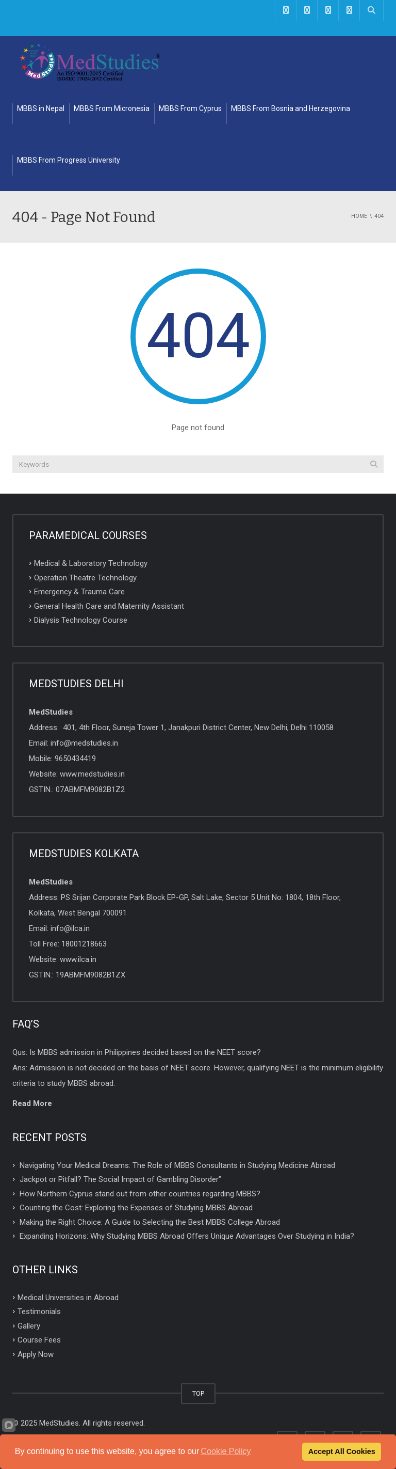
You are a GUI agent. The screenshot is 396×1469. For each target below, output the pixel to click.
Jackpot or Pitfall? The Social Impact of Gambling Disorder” (120, 1179)
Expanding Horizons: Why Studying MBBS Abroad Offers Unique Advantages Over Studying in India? (187, 1236)
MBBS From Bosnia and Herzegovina (290, 108)
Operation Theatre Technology (85, 577)
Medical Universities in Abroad (68, 1297)
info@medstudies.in (84, 743)
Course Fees (39, 1340)
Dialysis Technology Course (80, 620)
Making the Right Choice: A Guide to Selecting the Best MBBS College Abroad (150, 1221)
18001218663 (84, 944)
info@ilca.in (70, 928)
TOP (198, 1393)
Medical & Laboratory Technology (90, 563)
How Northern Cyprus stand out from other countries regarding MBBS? (140, 1193)
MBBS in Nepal (40, 108)
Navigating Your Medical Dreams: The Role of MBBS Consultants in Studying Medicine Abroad (177, 1165)
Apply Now (36, 1354)
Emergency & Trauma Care (79, 591)
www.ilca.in (78, 959)
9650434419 (75, 758)
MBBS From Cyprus (190, 108)
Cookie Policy (226, 1451)
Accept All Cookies (341, 1451)
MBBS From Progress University (68, 160)
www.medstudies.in (92, 774)
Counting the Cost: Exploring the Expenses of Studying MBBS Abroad (136, 1207)
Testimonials (39, 1311)
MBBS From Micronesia (112, 108)
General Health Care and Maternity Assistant (109, 605)
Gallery (29, 1325)
